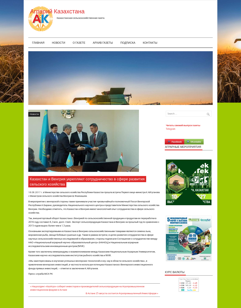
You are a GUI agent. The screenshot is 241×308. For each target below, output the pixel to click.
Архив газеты (103, 42)
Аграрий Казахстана (84, 11)
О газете (79, 42)
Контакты (150, 42)
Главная (38, 42)
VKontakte (194, 141)
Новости (58, 42)
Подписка (127, 42)
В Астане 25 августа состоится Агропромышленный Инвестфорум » (122, 293)
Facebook (174, 141)
